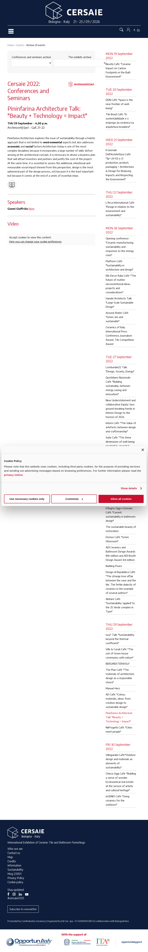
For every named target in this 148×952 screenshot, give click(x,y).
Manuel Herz (113, 688)
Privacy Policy (15, 878)
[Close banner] (143, 450)
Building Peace (114, 565)
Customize (74, 498)
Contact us (13, 853)
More (31, 208)
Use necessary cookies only (26, 498)
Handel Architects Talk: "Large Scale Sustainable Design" (119, 302)
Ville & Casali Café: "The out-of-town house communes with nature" (119, 653)
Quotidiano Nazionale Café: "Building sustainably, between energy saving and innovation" (118, 386)
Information (14, 865)
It (134, 29)
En (138, 29)
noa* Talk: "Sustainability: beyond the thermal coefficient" (120, 639)
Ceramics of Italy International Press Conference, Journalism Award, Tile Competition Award (120, 335)
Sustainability (15, 869)
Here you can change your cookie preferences (35, 241)
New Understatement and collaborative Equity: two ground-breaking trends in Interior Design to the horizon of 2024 (121, 408)
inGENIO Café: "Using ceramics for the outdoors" (117, 800)
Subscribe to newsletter (23, 909)
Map (10, 857)
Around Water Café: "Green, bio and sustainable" (117, 317)
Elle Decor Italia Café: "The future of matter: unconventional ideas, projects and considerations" (121, 284)
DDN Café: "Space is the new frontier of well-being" (119, 104)
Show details (129, 488)
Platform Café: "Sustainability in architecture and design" (119, 265)
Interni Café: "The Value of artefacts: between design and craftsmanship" (121, 427)
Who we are (15, 848)
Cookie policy (15, 882)
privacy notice (13, 474)
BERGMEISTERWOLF (118, 663)
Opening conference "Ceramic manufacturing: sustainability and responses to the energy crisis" (120, 247)
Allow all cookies (121, 498)
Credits (11, 861)
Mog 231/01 (14, 874)
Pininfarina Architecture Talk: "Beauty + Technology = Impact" (119, 717)
